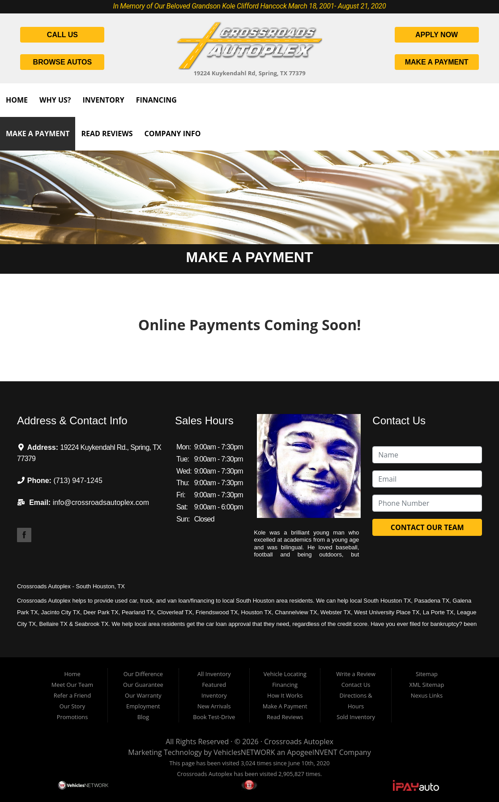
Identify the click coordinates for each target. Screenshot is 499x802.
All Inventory (214, 674)
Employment (143, 706)
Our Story (72, 706)
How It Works (285, 695)
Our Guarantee (143, 685)
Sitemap (427, 674)
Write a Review (355, 674)
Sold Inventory (356, 717)
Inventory (103, 100)
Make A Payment (37, 133)
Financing (156, 100)
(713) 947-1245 (77, 480)
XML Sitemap (426, 685)
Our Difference (143, 674)
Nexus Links (427, 695)
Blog (143, 717)
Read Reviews (106, 133)
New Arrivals (214, 706)
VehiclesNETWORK (244, 752)
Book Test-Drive (214, 717)
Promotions (72, 717)
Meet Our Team (72, 685)
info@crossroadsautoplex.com (101, 502)
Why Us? (55, 100)
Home (17, 100)
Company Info (172, 133)
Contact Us (356, 685)
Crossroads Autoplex (298, 741)
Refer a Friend (72, 695)
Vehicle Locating (285, 674)
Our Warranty (143, 695)
